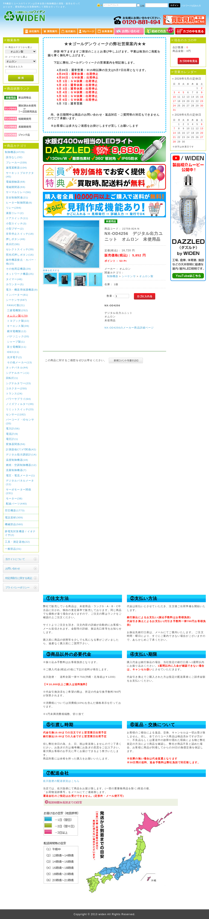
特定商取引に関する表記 (18, 578)
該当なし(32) (14, 157)
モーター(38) (14, 498)
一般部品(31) (13, 548)
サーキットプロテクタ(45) (20, 175)
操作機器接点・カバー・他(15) (21, 261)
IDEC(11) (13, 351)
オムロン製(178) (17, 315)
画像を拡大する (51, 270)
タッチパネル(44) (17, 367)
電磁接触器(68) (15, 181)
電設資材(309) (14, 517)
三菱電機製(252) (17, 310)
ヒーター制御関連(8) (19, 202)
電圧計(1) (12, 439)
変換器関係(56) (15, 444)
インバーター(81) (17, 294)
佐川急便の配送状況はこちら (61, 780)
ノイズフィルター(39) (20, 404)
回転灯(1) (12, 378)
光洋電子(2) (14, 357)
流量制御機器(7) (16, 470)
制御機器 (112, 276)
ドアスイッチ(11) (17, 218)
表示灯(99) (13, 244)
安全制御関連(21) (17, 197)
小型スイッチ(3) (16, 223)
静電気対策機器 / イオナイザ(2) (20, 533)
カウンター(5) (15, 284)
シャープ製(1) (16, 341)
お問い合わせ (12, 568)
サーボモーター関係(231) (18, 491)
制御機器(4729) (15, 152)
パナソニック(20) (18, 336)
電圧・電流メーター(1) (20, 475)
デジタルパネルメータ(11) (20, 482)
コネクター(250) (16, 388)
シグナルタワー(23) (18, 383)
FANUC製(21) (16, 305)
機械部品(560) (14, 524)
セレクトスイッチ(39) (20, 249)
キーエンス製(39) (18, 325)
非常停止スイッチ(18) (20, 233)
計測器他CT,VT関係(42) (21, 449)
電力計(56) (13, 428)
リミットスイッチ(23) (20, 409)
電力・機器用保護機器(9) (22, 289)
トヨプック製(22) (18, 320)
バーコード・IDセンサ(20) (20, 421)
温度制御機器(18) (17, 459)
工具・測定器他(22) (17, 541)
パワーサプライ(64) (18, 398)
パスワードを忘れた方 (191, 5)
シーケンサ (129, 276)
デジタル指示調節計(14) (21, 454)
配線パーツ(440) (16, 503)
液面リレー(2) (15, 213)
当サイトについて (15, 559)
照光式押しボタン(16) (20, 254)
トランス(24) (14, 393)
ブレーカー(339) (16, 162)
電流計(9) (12, 433)
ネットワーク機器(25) (20, 273)
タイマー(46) (14, 279)
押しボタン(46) (15, 239)
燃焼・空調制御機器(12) (21, 465)
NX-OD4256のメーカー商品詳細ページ (129, 327)
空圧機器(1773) (15, 510)
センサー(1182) (16, 414)
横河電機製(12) (16, 331)
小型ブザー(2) (15, 228)
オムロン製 (146, 276)
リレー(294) (13, 207)
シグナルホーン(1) (17, 372)
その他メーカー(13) (19, 362)
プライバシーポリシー (17, 587)
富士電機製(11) (16, 346)
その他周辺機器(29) (18, 268)
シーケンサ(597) (16, 299)
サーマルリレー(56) (18, 192)
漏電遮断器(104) (16, 167)
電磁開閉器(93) (15, 187)
